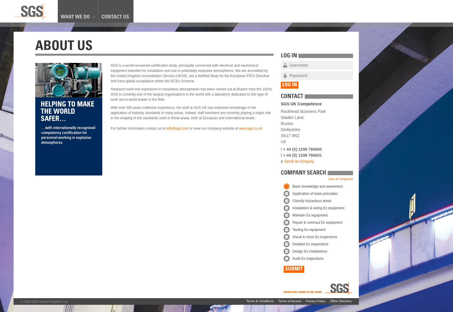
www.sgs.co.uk (250, 128)
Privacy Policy (315, 301)
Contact (292, 97)
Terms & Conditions (260, 301)
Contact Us (115, 17)
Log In (289, 56)
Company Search (303, 173)
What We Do (78, 17)
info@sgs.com (177, 128)
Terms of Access (289, 301)
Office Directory (341, 301)
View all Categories (340, 179)
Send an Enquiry (299, 161)
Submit (294, 269)
